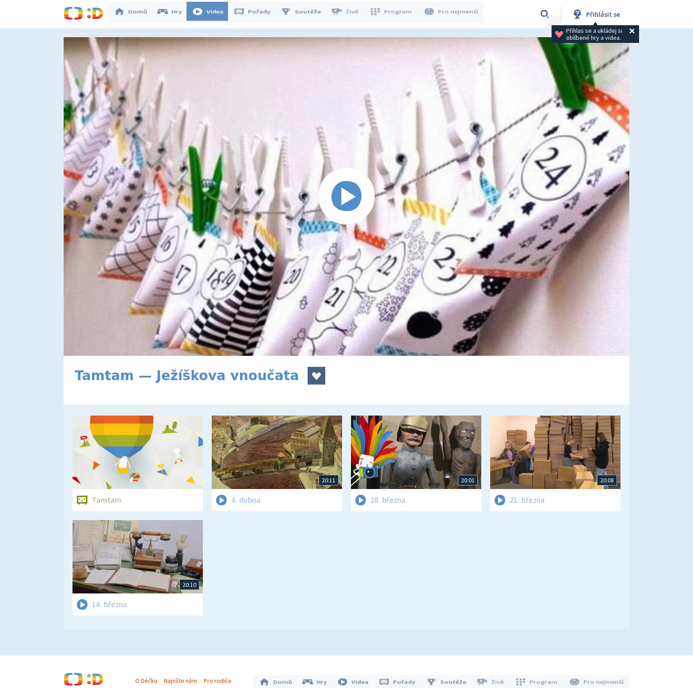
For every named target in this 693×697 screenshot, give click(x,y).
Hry (174, 14)
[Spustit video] (346, 196)
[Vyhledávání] (545, 14)
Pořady (256, 14)
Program (393, 14)
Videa (212, 14)
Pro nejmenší (452, 14)
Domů (135, 14)
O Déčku (148, 678)
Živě (349, 14)
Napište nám (182, 678)
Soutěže (305, 14)
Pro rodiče (220, 678)
